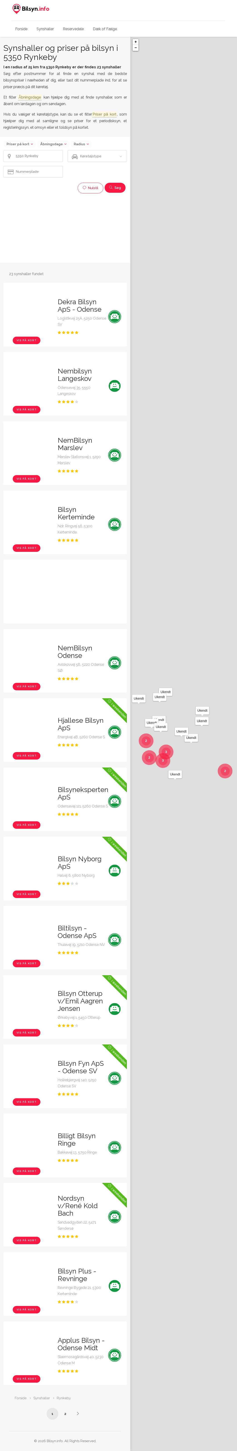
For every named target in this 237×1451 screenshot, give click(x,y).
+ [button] (135, 42)
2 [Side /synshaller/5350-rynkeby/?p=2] (65, 1414)
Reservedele (73, 29)
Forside (21, 29)
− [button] (135, 48)
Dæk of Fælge (105, 29)
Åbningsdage (51, 144)
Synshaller (45, 29)
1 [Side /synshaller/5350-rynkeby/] (52, 1414)
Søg (115, 188)
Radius (79, 144)
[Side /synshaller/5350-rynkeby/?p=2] (78, 1413)
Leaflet (196, 1449)
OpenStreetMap (213, 1449)
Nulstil (90, 188)
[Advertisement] (65, 227)
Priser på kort (18, 144)
